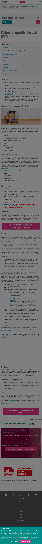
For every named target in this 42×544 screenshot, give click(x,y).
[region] (21, 535)
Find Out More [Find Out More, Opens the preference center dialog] (14, 541)
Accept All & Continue (25, 541)
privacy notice (24, 537)
